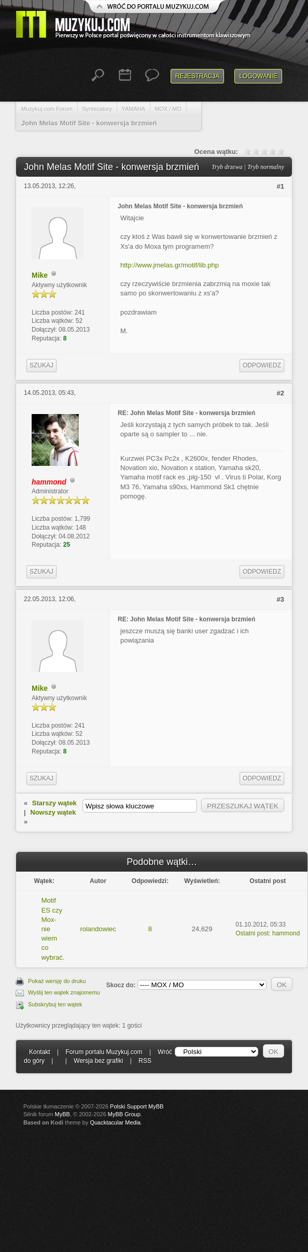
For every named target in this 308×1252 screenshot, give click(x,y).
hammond (286, 933)
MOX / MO (168, 109)
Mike (40, 275)
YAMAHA (133, 109)
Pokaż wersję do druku (57, 981)
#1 (280, 186)
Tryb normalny (265, 166)
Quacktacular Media (115, 1122)
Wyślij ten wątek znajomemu (64, 992)
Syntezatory (97, 109)
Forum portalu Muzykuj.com (104, 1052)
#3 (280, 599)
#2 (280, 393)
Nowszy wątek (53, 812)
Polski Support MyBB (136, 1106)
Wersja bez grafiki (98, 1060)
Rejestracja (197, 76)
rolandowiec (98, 929)
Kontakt (39, 1052)
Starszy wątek (54, 803)
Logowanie (258, 76)
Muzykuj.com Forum (47, 109)
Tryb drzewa (227, 166)
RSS (144, 1060)
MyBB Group (124, 1114)
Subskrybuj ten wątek (55, 1004)
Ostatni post (252, 933)
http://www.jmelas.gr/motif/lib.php (169, 265)
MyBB (62, 1114)
